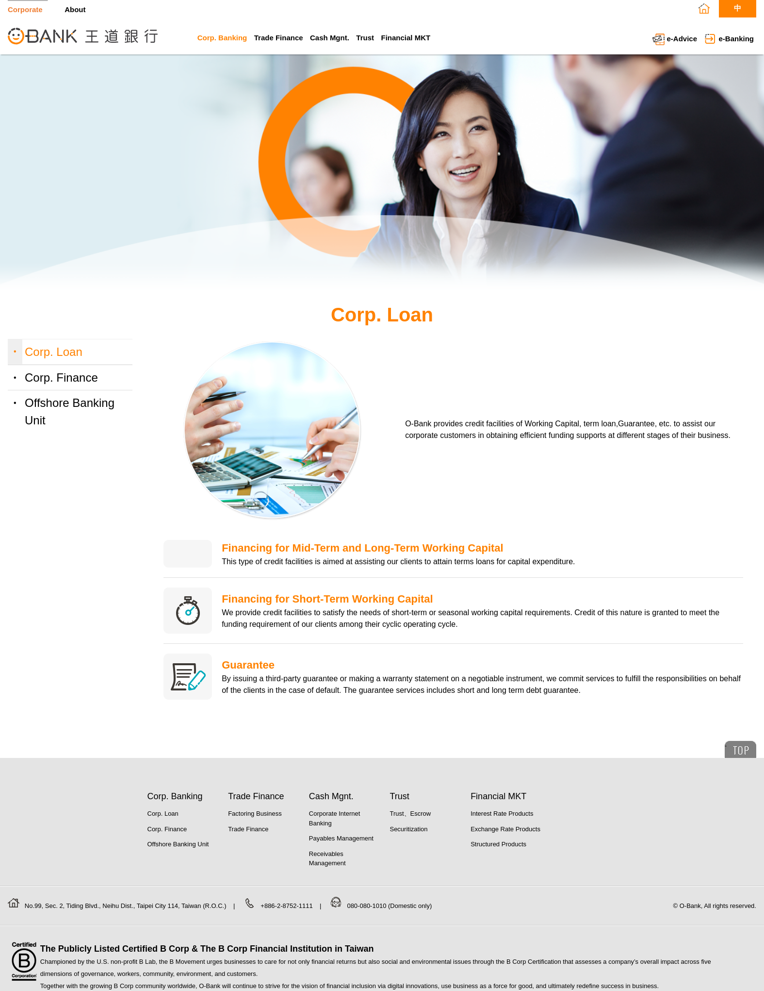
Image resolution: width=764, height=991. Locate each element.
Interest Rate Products (502, 813)
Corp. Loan (53, 351)
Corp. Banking (222, 38)
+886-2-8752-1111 (287, 905)
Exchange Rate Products (505, 829)
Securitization (408, 829)
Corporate (25, 9)
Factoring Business (255, 813)
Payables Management (341, 838)
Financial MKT (405, 38)
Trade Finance (278, 38)
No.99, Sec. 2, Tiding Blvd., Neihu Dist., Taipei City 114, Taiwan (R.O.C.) (126, 905)
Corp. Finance (61, 377)
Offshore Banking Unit (69, 411)
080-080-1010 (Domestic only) (389, 905)
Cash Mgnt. (329, 38)
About (75, 9)
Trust (365, 38)
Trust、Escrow (410, 813)
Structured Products (498, 844)
